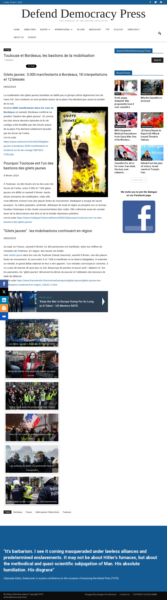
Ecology (118, 29)
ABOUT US (18, 37)
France (29, 512)
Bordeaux (18, 512)
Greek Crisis (30, 29)
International (63, 29)
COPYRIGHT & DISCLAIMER (145, 594)
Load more (139, 180)
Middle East (95, 29)
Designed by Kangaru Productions (100, 594)
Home (16, 29)
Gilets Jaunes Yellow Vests (47, 512)
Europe (45, 29)
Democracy (134, 29)
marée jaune (15, 255)
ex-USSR (80, 29)
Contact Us (125, 594)
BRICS (117, 94)
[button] (159, 33)
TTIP (107, 29)
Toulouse (67, 512)
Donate (32, 37)
